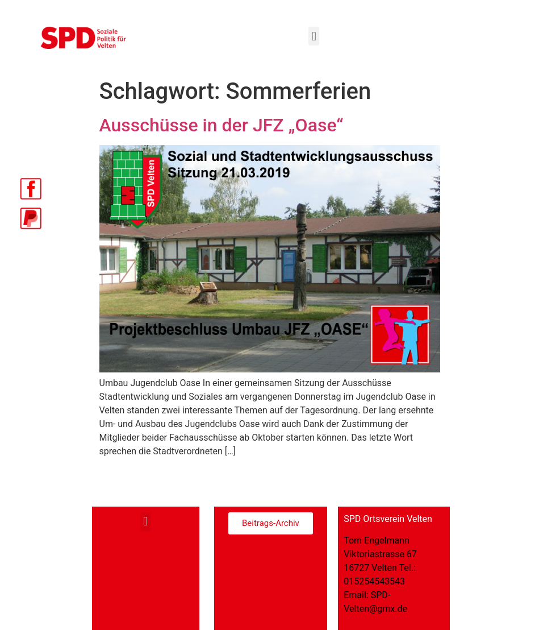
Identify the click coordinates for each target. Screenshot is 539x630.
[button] (313, 36)
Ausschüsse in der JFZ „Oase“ (221, 125)
